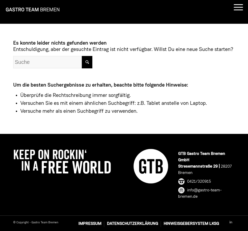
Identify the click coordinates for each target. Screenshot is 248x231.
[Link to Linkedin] (231, 222)
